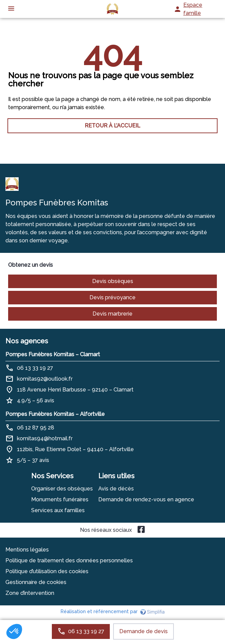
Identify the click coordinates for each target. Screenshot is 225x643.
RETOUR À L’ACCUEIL (112, 125)
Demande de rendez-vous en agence (146, 499)
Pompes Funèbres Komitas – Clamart (52, 354)
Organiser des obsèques (62, 488)
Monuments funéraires (59, 499)
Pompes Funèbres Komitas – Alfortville (55, 414)
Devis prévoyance (112, 297)
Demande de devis (143, 631)
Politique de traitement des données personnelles (69, 560)
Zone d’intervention (29, 593)
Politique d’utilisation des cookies (46, 571)
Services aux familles (58, 510)
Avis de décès (116, 488)
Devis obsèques (112, 281)
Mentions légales (27, 549)
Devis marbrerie (112, 313)
